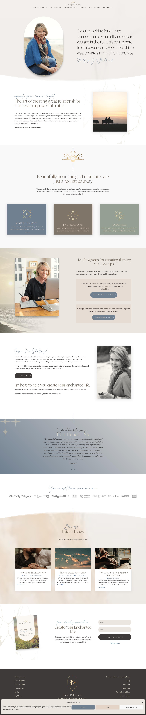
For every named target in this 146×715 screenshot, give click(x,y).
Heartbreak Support (103, 326)
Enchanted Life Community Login (118, 677)
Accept (83, 707)
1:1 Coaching (19, 688)
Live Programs (20, 681)
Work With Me (20, 684)
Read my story (24, 384)
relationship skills (34, 127)
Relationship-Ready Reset (104, 303)
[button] (142, 702)
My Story (18, 696)
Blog (128, 681)
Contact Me (126, 684)
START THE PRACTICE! (115, 645)
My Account (126, 688)
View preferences (131, 707)
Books (17, 692)
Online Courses (20, 677)
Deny (107, 707)
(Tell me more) (115, 652)
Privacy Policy (125, 696)
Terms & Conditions (123, 692)
